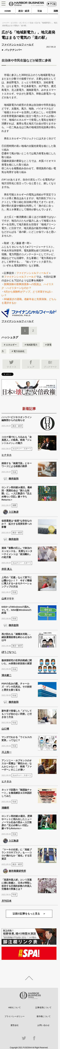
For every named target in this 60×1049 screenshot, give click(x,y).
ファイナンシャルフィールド (32, 273)
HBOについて (14, 1007)
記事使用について (43, 1007)
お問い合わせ (43, 1025)
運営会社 (15, 1025)
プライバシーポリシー (14, 1016)
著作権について (43, 1016)
